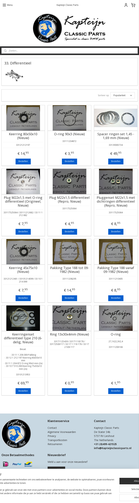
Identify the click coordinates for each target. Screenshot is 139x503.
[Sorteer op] (123, 95)
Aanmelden (56, 469)
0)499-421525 (108, 444)
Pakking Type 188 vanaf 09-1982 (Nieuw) (115, 270)
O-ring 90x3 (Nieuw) (69, 134)
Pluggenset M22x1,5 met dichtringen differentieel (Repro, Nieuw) (116, 202)
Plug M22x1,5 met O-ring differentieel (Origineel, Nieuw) (23, 202)
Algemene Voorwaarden (62, 432)
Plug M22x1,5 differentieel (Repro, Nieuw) (69, 200)
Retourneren (55, 444)
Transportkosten (57, 440)
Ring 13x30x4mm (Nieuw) (69, 334)
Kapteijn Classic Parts (15, 405)
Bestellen (23, 161)
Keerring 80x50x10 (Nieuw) (23, 136)
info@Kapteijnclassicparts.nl (112, 448)
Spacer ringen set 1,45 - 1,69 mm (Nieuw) (115, 136)
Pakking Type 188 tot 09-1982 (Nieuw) (69, 270)
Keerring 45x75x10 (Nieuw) (23, 270)
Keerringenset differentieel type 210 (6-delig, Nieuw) (23, 338)
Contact (52, 427)
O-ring (116, 334)
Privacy (52, 436)
